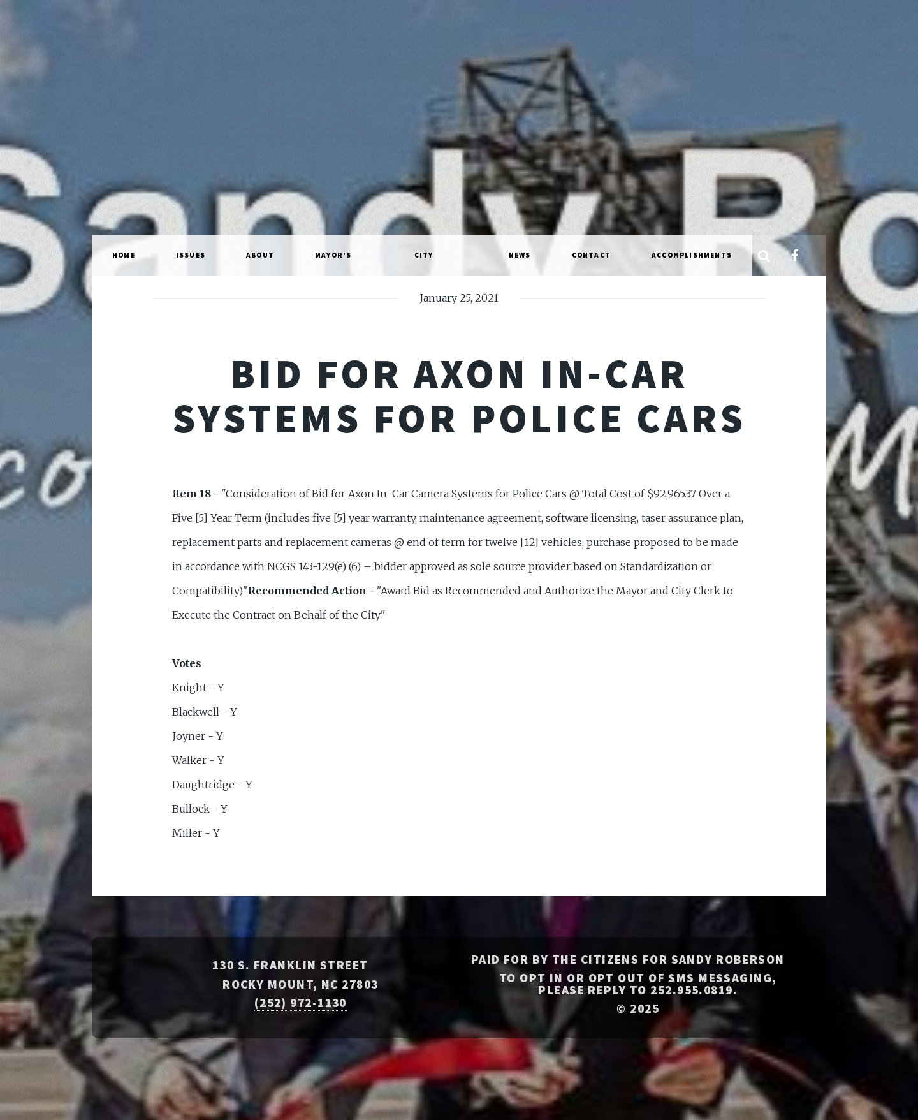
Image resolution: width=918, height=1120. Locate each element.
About (260, 255)
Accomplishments (692, 255)
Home (123, 255)
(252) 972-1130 (300, 1002)
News (520, 255)
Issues (190, 255)
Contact (591, 255)
